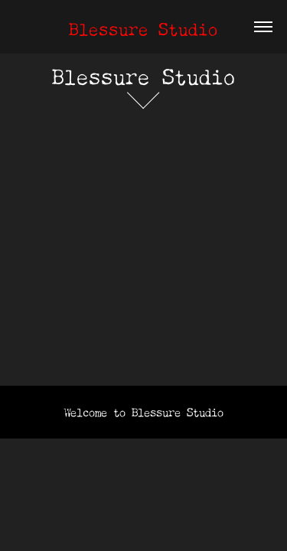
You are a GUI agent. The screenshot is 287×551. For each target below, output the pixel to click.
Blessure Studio (143, 26)
